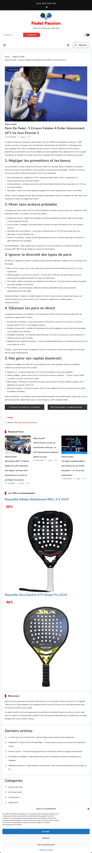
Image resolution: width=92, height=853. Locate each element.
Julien (22, 137)
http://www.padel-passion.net (25, 422)
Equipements (13, 802)
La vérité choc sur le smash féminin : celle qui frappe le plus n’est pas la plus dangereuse (41, 737)
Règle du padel (11, 124)
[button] (88, 809)
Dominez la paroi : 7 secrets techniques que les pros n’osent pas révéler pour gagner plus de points (45, 751)
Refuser (46, 838)
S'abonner (81, 45)
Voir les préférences (46, 845)
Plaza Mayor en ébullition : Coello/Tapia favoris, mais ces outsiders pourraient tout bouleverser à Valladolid (44, 758)
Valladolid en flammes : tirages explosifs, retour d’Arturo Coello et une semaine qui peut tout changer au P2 (47, 767)
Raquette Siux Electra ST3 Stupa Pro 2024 (36, 595)
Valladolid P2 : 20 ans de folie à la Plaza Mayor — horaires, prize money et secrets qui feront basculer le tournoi (47, 744)
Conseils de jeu (14, 797)
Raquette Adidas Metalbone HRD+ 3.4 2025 (37, 499)
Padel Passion (46, 23)
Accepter (46, 831)
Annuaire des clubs (15, 787)
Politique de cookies (46, 850)
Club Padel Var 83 (15, 792)
